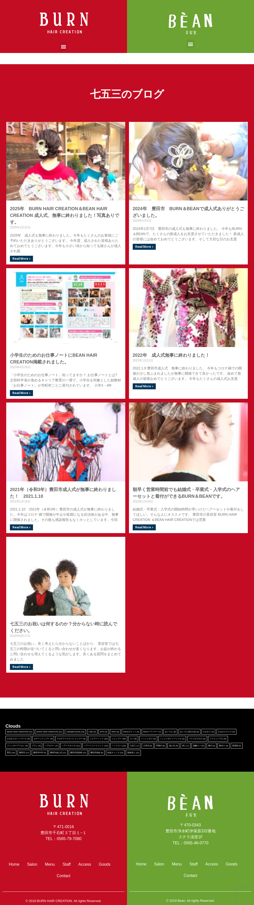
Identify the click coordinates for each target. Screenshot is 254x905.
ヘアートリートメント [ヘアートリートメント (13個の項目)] (96, 746)
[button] (64, 46)
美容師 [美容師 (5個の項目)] (236, 746)
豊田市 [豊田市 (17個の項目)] (24, 753)
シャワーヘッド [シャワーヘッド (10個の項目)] (98, 739)
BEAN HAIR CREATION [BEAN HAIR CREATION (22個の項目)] (19, 732)
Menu (50, 864)
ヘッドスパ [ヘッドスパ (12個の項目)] (119, 746)
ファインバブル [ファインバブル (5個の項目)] (218, 739)
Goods (104, 864)
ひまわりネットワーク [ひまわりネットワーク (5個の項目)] (18, 739)
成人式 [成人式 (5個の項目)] (173, 746)
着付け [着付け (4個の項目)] (223, 746)
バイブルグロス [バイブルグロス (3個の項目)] (197, 739)
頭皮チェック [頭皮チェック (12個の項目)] (115, 753)
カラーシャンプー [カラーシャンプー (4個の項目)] (43, 739)
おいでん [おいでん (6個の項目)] (170, 732)
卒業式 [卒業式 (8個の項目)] (160, 746)
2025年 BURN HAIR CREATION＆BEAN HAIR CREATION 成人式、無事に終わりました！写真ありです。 (64, 215)
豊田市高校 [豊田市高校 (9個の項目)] (96, 753)
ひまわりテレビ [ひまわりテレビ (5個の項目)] (226, 732)
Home (14, 864)
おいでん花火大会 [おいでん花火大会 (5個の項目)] (189, 732)
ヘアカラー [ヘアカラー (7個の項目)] (51, 746)
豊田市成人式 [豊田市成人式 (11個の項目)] (58, 753)
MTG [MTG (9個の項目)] (103, 732)
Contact (63, 876)
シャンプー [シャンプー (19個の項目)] (119, 739)
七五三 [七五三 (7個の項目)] (134, 746)
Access (84, 864)
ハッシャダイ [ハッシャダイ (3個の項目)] (148, 739)
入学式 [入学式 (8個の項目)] (147, 746)
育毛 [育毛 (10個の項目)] (11, 753)
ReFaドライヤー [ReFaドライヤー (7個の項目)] (152, 732)
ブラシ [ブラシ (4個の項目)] (36, 746)
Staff (67, 864)
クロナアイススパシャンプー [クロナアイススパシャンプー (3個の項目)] (71, 739)
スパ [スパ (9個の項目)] (133, 739)
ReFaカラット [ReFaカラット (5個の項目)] (131, 732)
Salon (32, 864)
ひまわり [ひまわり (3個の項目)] (208, 732)
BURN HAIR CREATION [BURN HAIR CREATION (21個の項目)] (49, 732)
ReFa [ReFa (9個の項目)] (115, 732)
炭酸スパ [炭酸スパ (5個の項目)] (198, 746)
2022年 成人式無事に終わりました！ (171, 355)
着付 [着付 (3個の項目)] (211, 746)
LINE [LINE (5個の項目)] (92, 732)
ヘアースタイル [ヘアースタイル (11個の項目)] (71, 746)
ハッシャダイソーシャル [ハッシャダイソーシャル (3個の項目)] (172, 739)
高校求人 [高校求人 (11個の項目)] (133, 753)
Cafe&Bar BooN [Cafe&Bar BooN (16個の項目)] (75, 732)
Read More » (21, 258)
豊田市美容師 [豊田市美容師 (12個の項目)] (78, 753)
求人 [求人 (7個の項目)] (185, 746)
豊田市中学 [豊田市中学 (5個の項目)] (39, 753)
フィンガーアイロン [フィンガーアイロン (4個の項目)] (17, 746)
